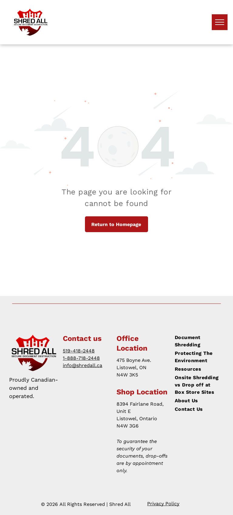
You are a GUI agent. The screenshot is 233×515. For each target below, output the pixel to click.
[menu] (220, 22)
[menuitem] (197, 341)
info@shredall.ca (82, 365)
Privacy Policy (163, 503)
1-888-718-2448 (81, 358)
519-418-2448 (79, 351)
